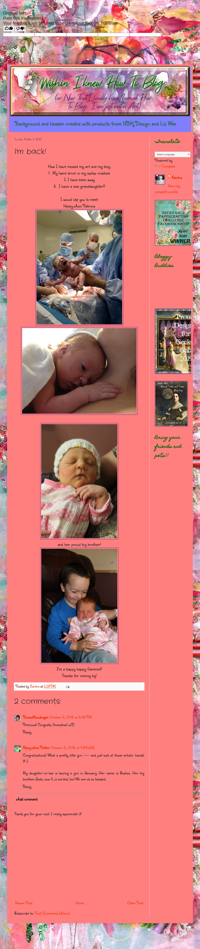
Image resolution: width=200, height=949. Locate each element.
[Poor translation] (20, 29)
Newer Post (23, 903)
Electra (177, 177)
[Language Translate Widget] (172, 154)
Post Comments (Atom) (52, 913)
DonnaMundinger (36, 717)
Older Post (135, 903)
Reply (27, 732)
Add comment (26, 799)
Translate (165, 166)
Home (80, 903)
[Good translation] (8, 29)
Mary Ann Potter (36, 747)
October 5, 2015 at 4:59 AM (72, 747)
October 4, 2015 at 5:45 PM (71, 717)
